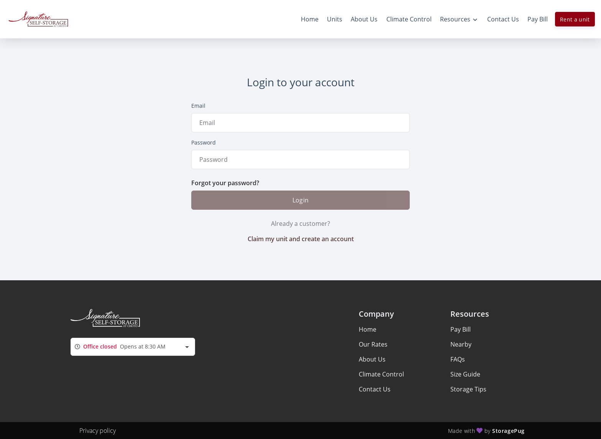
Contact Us (375, 389)
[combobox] (133, 347)
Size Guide (465, 374)
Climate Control (381, 374)
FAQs (457, 359)
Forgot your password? (225, 183)
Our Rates (373, 344)
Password (203, 142)
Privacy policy (97, 430)
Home (367, 329)
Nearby (460, 344)
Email (198, 105)
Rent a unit (575, 19)
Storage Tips (468, 389)
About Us (372, 359)
